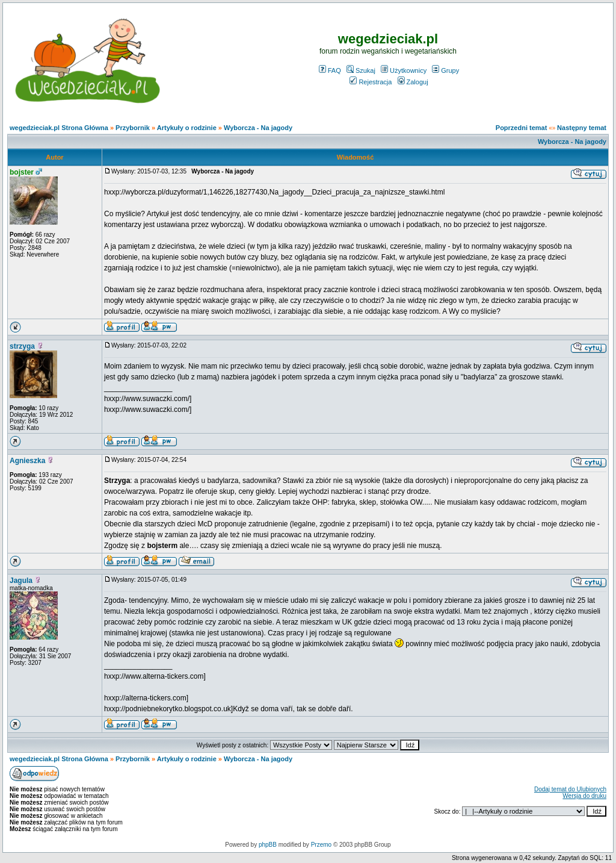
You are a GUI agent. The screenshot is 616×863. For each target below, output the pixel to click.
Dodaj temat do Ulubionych (570, 789)
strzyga (22, 346)
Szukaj (360, 70)
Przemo (321, 844)
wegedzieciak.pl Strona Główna (59, 127)
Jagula (21, 580)
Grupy (445, 70)
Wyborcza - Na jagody (258, 127)
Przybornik (133, 127)
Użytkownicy (404, 70)
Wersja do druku (584, 796)
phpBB (268, 844)
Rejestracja (371, 82)
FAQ (330, 70)
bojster (22, 172)
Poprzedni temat (521, 127)
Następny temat (581, 127)
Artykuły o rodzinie (187, 127)
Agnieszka (27, 460)
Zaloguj (413, 82)
